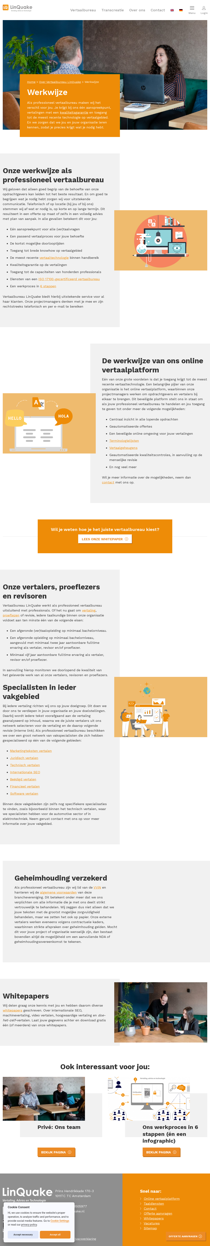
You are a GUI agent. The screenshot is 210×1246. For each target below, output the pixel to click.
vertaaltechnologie (54, 258)
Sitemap (150, 1228)
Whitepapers (154, 1218)
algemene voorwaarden (58, 892)
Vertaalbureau (83, 10)
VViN (97, 887)
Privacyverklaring (84, 1239)
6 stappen (48, 286)
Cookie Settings (60, 1220)
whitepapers (12, 1010)
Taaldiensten (154, 1203)
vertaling (89, 610)
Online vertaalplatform (162, 1199)
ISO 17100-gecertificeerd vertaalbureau (69, 279)
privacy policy (29, 1224)
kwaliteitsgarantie (74, 112)
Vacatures (152, 1223)
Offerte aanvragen (158, 1213)
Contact (158, 10)
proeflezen (11, 615)
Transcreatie (112, 10)
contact (108, 482)
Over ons (137, 10)
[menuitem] (172, 10)
